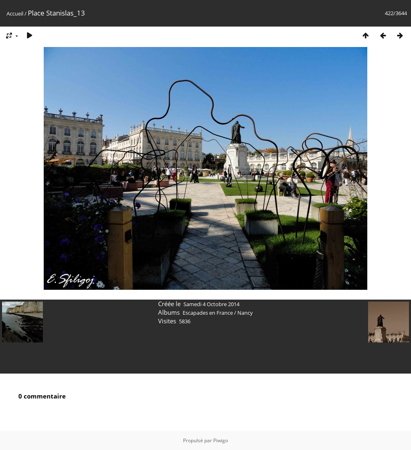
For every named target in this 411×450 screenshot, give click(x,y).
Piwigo (220, 440)
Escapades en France (208, 312)
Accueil (15, 13)
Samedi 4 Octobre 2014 (211, 304)
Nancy (245, 312)
